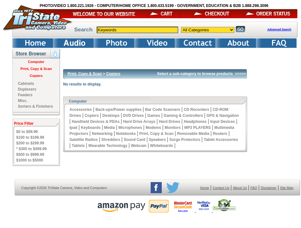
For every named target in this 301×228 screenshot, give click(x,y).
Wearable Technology (108, 145)
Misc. (22, 100)
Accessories (80, 109)
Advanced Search (279, 29)
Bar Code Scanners (162, 109)
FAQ (253, 188)
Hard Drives (169, 121)
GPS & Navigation (222, 115)
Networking (102, 133)
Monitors (173, 127)
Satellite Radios (83, 139)
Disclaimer (269, 188)
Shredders (110, 139)
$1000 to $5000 (29, 160)
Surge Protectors (184, 139)
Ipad (73, 127)
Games (153, 115)
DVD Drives (133, 115)
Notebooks (126, 133)
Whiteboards (161, 145)
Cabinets (26, 83)
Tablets (78, 145)
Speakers (157, 139)
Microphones (130, 127)
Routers (220, 133)
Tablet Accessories (221, 139)
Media (109, 127)
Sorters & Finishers (35, 106)
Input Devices (222, 121)
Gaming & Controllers (183, 115)
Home (204, 188)
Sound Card (134, 139)
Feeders (25, 95)
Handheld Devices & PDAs (96, 121)
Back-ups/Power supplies (118, 109)
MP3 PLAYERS (197, 127)
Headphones (195, 121)
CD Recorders (196, 109)
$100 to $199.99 (30, 137)
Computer (36, 62)
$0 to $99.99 (27, 132)
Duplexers (27, 89)
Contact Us (221, 188)
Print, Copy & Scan (36, 69)
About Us (240, 188)
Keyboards (91, 127)
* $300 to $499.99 (31, 149)
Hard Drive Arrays (139, 121)
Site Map (286, 188)
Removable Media (193, 133)
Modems (153, 127)
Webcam (139, 145)
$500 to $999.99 (30, 154)
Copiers (36, 76)
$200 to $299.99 (30, 143)
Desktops (111, 115)
